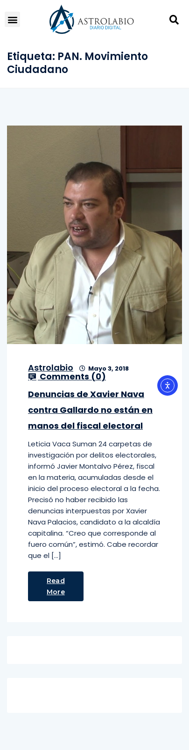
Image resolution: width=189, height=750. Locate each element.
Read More (56, 586)
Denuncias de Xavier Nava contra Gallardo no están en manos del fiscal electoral (90, 409)
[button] (12, 19)
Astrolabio (50, 367)
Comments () (67, 376)
